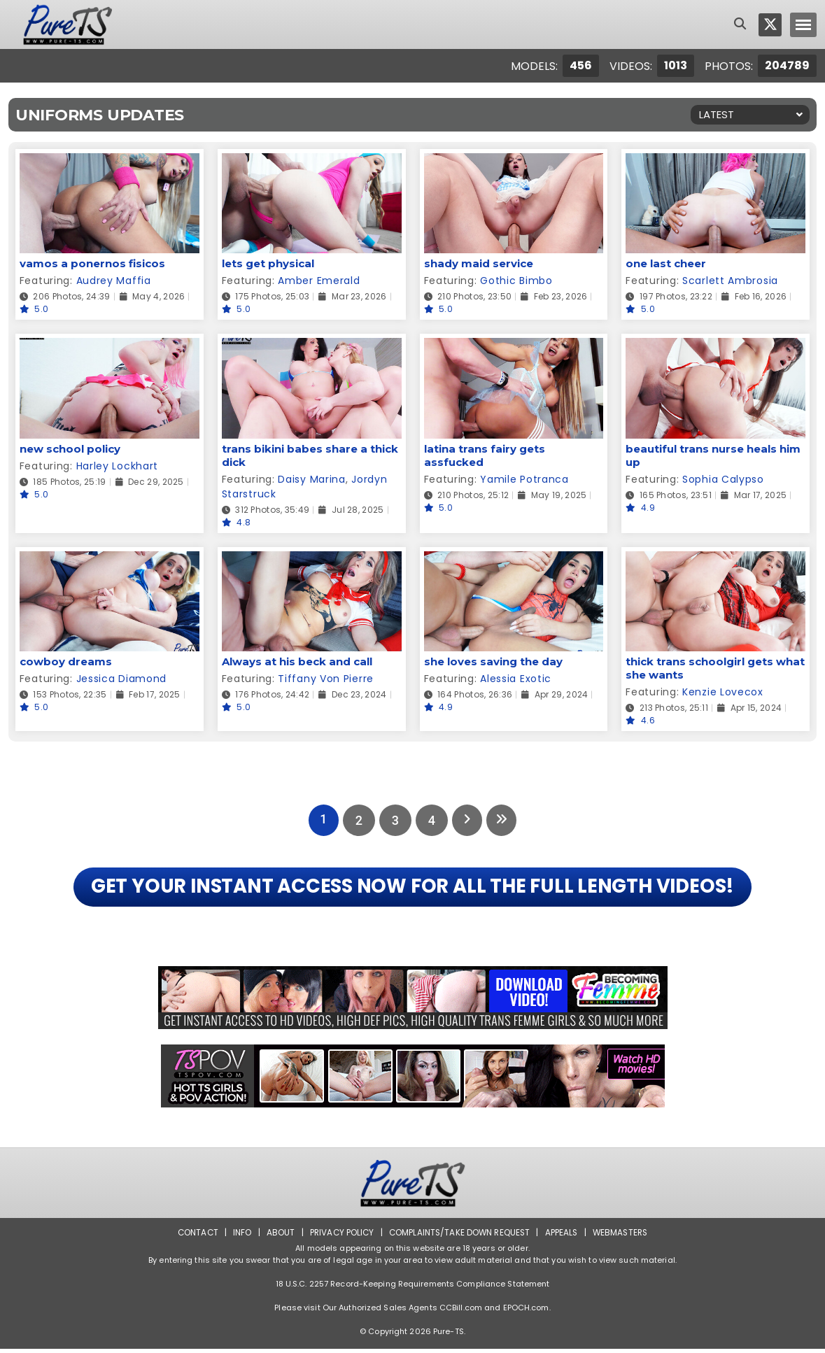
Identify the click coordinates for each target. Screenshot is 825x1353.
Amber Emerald (319, 281)
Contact (193, 1236)
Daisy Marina (311, 479)
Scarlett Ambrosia (730, 281)
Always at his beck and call (297, 661)
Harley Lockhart (117, 466)
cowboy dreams (66, 661)
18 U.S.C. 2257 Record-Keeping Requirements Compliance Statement (413, 1288)
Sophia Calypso (723, 479)
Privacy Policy (339, 1236)
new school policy (70, 448)
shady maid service (478, 263)
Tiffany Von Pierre (326, 679)
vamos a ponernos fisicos (92, 263)
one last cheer (666, 263)
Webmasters (623, 1236)
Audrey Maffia (113, 281)
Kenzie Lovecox (722, 692)
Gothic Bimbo (516, 281)
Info (239, 1236)
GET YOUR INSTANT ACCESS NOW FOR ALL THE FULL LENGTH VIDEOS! (412, 889)
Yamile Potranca (524, 479)
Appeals (563, 1236)
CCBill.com (460, 1311)
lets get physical (268, 263)
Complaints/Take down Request (459, 1236)
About (276, 1236)
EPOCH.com (526, 1311)
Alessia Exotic (515, 679)
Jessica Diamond (121, 679)
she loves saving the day (493, 661)
